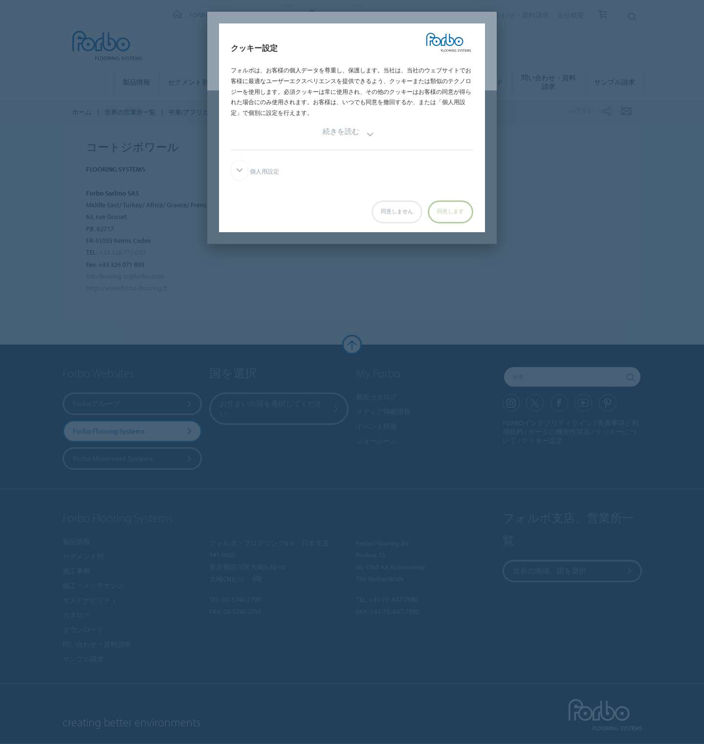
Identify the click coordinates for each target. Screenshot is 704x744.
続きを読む (348, 134)
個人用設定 (255, 171)
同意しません (397, 211)
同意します (450, 211)
